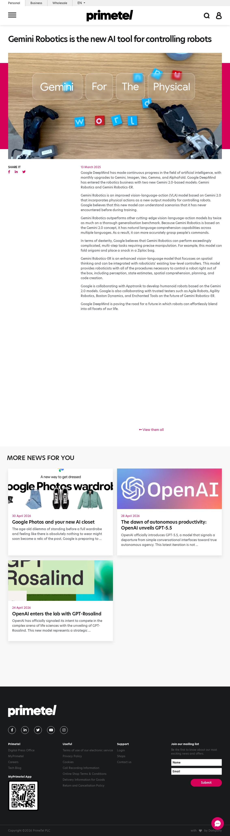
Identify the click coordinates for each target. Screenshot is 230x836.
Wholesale (60, 3)
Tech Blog (14, 768)
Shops (121, 756)
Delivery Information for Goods (84, 780)
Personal (14, 3)
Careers (13, 762)
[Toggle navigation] (12, 15)
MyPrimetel (16, 756)
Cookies (68, 762)
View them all (151, 429)
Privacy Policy (72, 756)
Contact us (124, 762)
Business (36, 3)
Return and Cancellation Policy (83, 786)
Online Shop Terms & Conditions (84, 774)
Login (121, 750)
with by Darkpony (206, 831)
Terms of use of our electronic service (88, 750)
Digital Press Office (21, 750)
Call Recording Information (81, 768)
